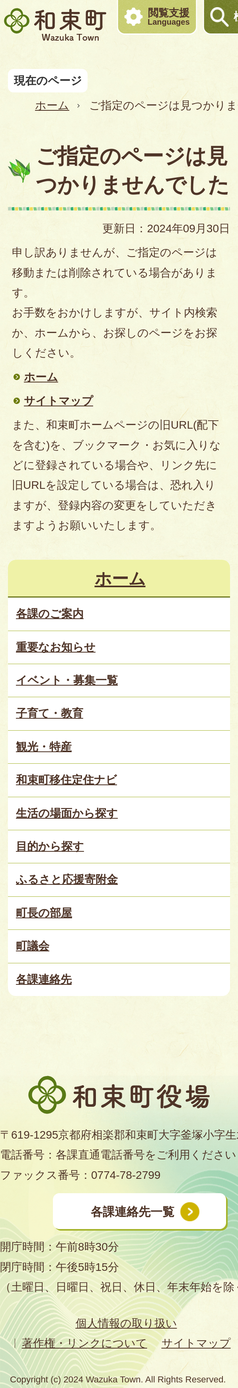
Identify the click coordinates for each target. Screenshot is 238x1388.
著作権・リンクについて (84, 1343)
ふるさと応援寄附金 (67, 879)
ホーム (52, 105)
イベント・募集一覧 (67, 680)
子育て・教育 (49, 713)
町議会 (32, 946)
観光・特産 (44, 747)
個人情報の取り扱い (126, 1323)
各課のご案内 (50, 614)
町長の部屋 (44, 913)
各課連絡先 (44, 979)
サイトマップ (58, 401)
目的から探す (50, 846)
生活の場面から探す (67, 813)
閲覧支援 (169, 16)
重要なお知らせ (56, 647)
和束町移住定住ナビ (66, 780)
